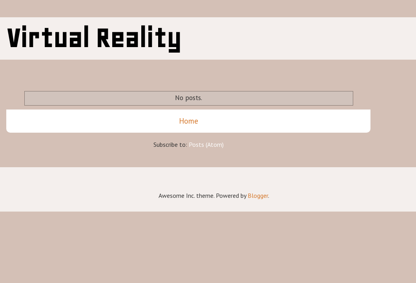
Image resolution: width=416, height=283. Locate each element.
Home (188, 121)
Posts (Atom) (206, 144)
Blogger (258, 195)
